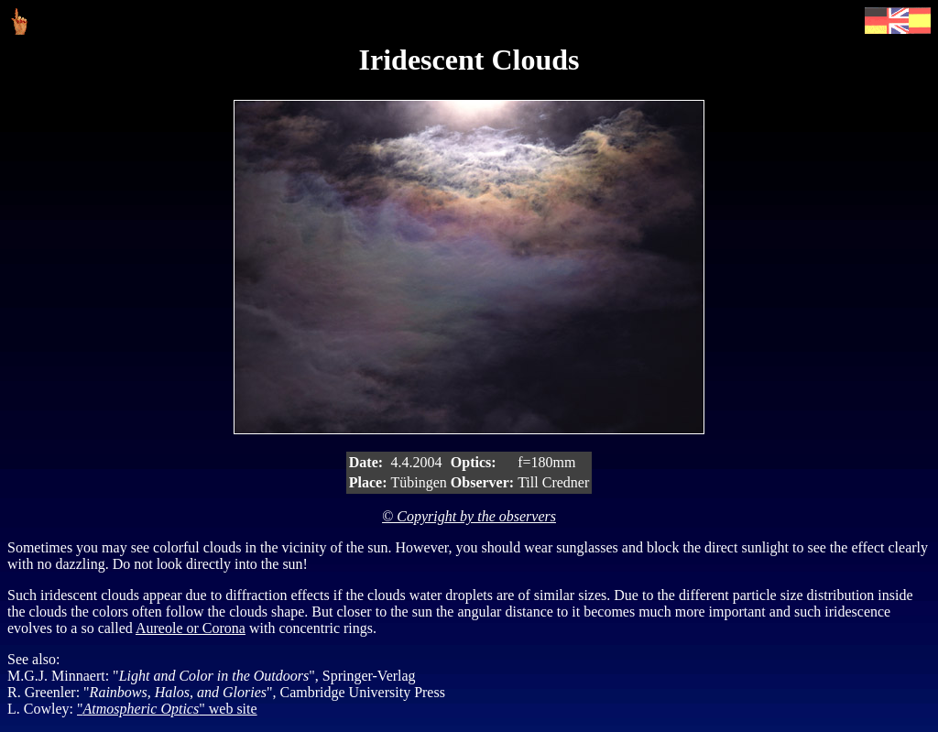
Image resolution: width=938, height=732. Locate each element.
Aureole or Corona (190, 628)
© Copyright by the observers (469, 516)
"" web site (167, 708)
